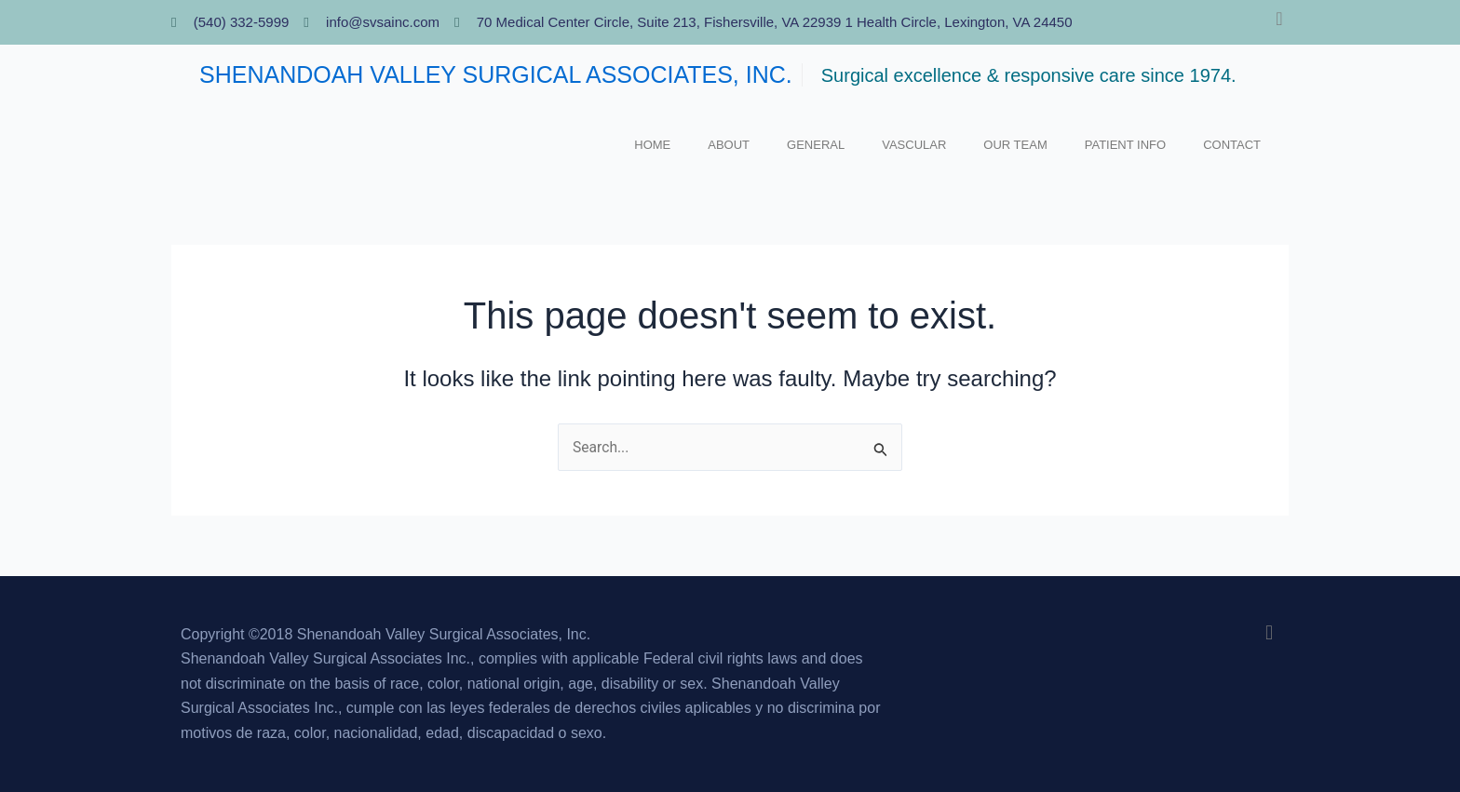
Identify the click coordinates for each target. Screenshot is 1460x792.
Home (652, 145)
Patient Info (1125, 145)
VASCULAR (914, 145)
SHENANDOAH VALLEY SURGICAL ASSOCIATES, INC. (495, 74)
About (729, 145)
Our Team (1015, 145)
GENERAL (816, 145)
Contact (1232, 145)
